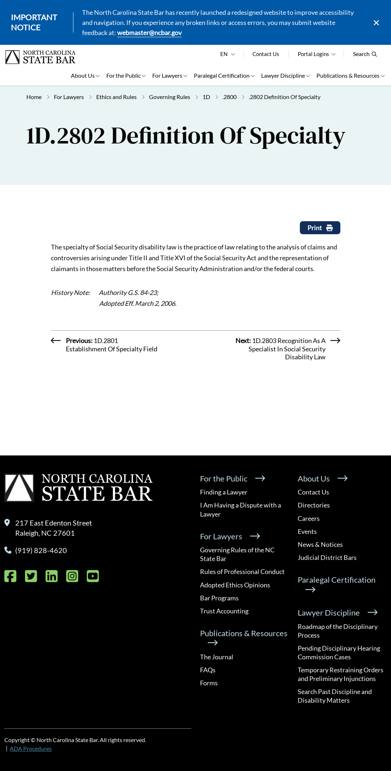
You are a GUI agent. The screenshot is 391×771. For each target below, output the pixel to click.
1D (206, 96)
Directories (314, 505)
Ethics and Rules (116, 96)
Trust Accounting (224, 611)
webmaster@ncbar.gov (149, 33)
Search (365, 53)
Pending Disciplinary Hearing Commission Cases (339, 652)
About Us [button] (83, 75)
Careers (309, 518)
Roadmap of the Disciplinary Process (338, 630)
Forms (209, 683)
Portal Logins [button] (313, 54)
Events (307, 531)
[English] (233, 53)
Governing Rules (169, 96)
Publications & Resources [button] (347, 75)
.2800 (229, 96)
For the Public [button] (123, 75)
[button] (333, 53)
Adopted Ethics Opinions (235, 585)
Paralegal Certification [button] (222, 75)
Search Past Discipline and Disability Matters (335, 696)
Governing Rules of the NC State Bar (237, 554)
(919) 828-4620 (41, 550)
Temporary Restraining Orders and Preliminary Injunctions (340, 674)
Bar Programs (219, 598)
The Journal (216, 657)
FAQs (208, 670)
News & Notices (320, 544)
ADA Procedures (31, 748)
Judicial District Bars (327, 557)
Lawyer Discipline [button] (283, 75)
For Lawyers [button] (167, 75)
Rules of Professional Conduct (242, 571)
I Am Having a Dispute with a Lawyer (240, 509)
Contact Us (265, 54)
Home (34, 96)
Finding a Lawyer (223, 492)
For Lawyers (69, 96)
